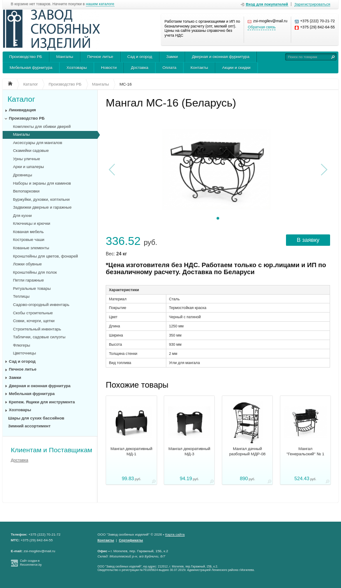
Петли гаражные (28, 280)
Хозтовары (76, 67)
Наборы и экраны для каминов (42, 183)
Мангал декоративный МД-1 (131, 451)
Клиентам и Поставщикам (51, 450)
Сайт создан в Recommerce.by (31, 562)
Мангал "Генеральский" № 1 (305, 451)
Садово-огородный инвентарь (41, 305)
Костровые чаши (29, 239)
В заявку (308, 240)
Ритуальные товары (32, 288)
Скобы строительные (33, 313)
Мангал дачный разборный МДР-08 (247, 451)
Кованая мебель (28, 232)
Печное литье (100, 57)
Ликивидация (22, 110)
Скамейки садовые (31, 150)
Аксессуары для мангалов (37, 143)
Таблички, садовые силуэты (39, 337)
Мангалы (64, 57)
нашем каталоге (100, 4)
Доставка (139, 67)
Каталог (21, 99)
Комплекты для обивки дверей (42, 126)
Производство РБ (25, 57)
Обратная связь (262, 27)
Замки (172, 57)
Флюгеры (21, 345)
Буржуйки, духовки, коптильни (41, 199)
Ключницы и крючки (31, 223)
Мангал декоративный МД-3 (189, 451)
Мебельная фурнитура (31, 67)
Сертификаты (131, 540)
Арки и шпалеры (28, 167)
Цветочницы (24, 353)
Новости (109, 67)
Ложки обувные (27, 264)
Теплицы (21, 296)
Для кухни (22, 215)
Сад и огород (139, 57)
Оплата (169, 67)
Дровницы (22, 175)
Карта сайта (175, 534)
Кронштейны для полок (35, 272)
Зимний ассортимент (29, 426)
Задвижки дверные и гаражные (42, 207)
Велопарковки (26, 191)
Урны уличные (26, 159)
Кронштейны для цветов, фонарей (45, 256)
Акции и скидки (236, 67)
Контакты (199, 67)
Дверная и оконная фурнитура (221, 57)
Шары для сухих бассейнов (36, 418)
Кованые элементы (31, 248)
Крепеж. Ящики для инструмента (42, 402)
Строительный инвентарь (37, 329)
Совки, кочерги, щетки (34, 321)
